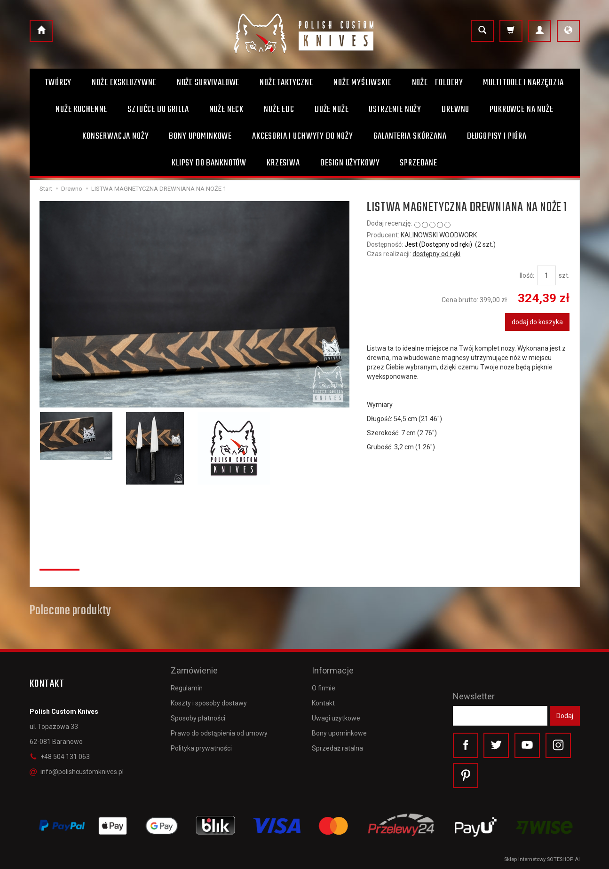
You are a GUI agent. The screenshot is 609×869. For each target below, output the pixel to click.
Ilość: (527, 275)
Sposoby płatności (198, 718)
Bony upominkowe (339, 733)
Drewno (455, 109)
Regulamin (187, 687)
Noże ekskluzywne (124, 83)
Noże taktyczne (286, 83)
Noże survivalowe (208, 83)
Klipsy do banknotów (209, 163)
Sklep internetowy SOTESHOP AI (542, 859)
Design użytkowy (350, 163)
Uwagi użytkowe (336, 718)
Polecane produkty (70, 611)
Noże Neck (226, 109)
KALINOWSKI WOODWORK (439, 235)
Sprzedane (418, 163)
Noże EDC (279, 109)
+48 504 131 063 (60, 756)
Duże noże (332, 109)
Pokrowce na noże (521, 109)
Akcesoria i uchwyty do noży (302, 136)
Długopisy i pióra (497, 136)
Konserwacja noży (115, 136)
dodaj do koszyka (537, 322)
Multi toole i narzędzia (523, 83)
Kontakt (323, 702)
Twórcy (58, 83)
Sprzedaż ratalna (337, 748)
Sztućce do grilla (158, 109)
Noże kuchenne (81, 109)
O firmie (323, 687)
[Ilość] (546, 275)
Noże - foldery (437, 83)
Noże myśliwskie (362, 83)
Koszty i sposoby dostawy (209, 702)
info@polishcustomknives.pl (77, 771)
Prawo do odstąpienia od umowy (219, 733)
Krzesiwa (283, 163)
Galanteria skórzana (410, 136)
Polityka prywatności (201, 748)
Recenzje (60, 558)
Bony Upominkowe (200, 136)
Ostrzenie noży (395, 109)
